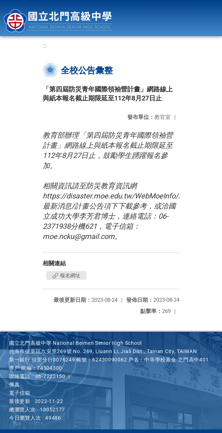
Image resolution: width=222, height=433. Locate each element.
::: (45, 45)
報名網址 (66, 275)
